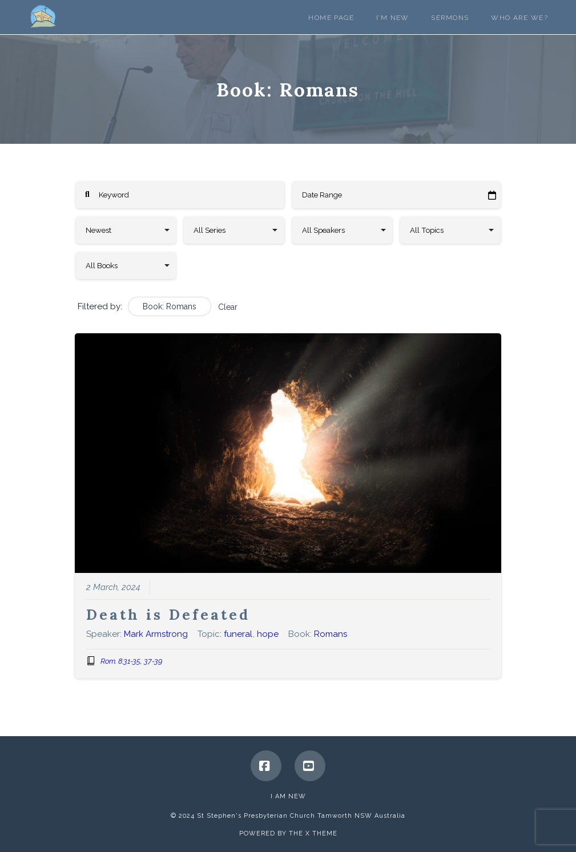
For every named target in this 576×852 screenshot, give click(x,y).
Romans (330, 634)
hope (268, 634)
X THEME (321, 833)
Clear (227, 307)
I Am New (288, 796)
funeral (238, 634)
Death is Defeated (168, 614)
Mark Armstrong (156, 634)
